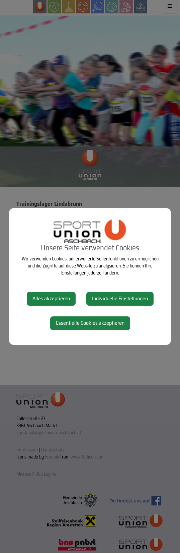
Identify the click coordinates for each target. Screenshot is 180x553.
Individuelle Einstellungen (120, 298)
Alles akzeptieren (51, 298)
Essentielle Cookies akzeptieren (90, 323)
